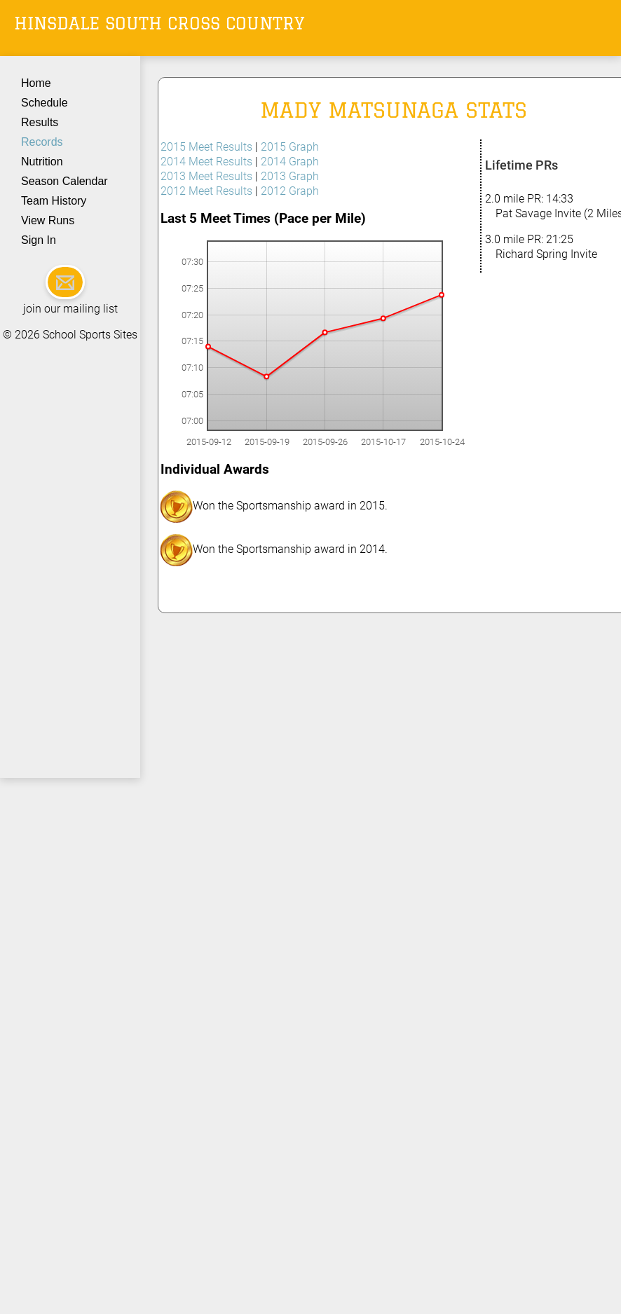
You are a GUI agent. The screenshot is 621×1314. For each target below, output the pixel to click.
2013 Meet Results (206, 176)
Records (42, 142)
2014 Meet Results (206, 161)
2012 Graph (290, 191)
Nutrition (42, 161)
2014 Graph (290, 161)
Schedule (44, 103)
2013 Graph (290, 176)
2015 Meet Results (206, 146)
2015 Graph (290, 146)
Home (36, 83)
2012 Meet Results (206, 191)
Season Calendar (64, 181)
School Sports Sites (90, 334)
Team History (53, 201)
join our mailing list (70, 308)
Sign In (38, 240)
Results (39, 122)
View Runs (47, 220)
